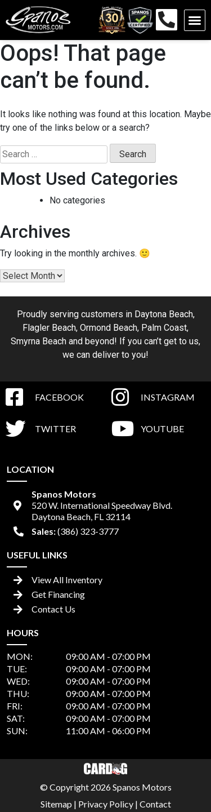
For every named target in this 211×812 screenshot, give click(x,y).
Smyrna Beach (38, 341)
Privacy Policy (105, 803)
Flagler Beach (49, 327)
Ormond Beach (108, 327)
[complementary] (177, 778)
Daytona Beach (163, 314)
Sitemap (56, 803)
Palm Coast (164, 327)
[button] (194, 20)
